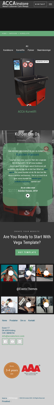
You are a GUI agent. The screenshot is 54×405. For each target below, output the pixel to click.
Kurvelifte (20, 50)
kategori (13, 33)
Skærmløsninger (44, 50)
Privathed (6, 401)
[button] (26, 211)
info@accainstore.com (13, 336)
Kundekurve (8, 50)
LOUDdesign (12, 398)
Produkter (14, 320)
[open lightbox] (29, 195)
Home (4, 33)
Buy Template (27, 252)
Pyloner (31, 50)
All (27, 46)
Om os (23, 320)
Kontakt (31, 320)
